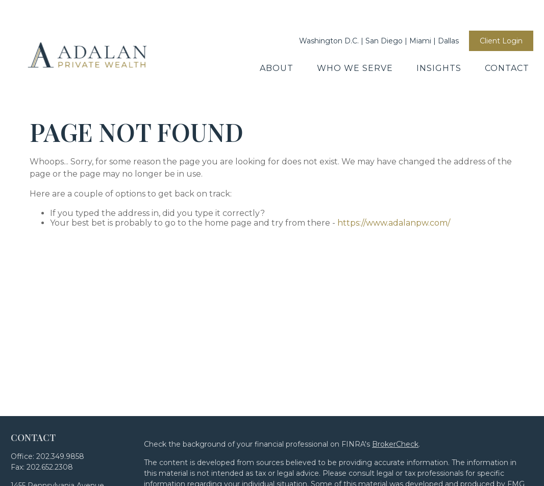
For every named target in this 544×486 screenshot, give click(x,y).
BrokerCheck (395, 398)
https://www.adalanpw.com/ (393, 177)
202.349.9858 (60, 410)
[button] (277, 37)
